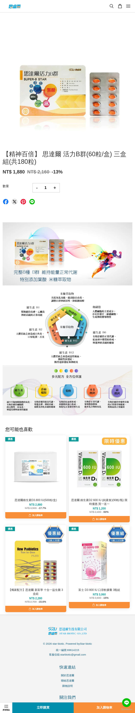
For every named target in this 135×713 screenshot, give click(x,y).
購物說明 (67, 685)
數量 (6, 186)
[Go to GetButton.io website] (126, 709)
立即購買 (43, 708)
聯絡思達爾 (67, 680)
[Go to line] (126, 702)
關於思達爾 (67, 675)
